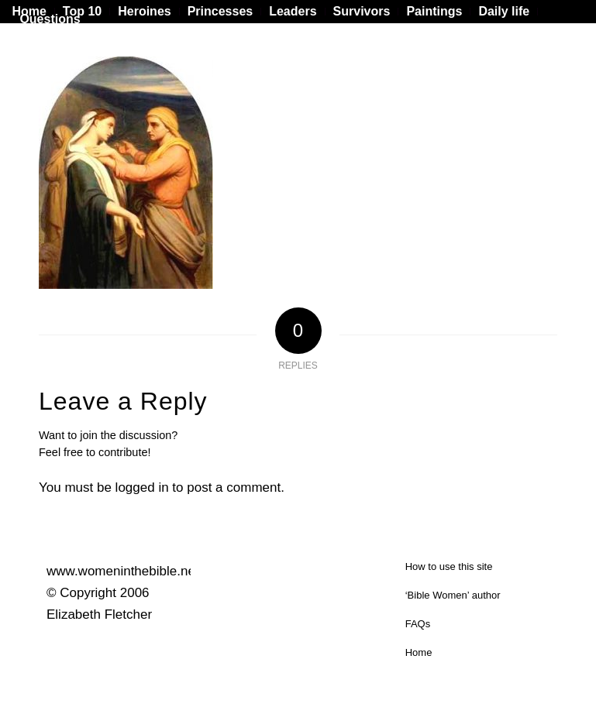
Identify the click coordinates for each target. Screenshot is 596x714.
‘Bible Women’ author (453, 595)
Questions (49, 19)
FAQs (418, 624)
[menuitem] (82, 11)
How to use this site (449, 566)
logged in (142, 487)
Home (418, 652)
